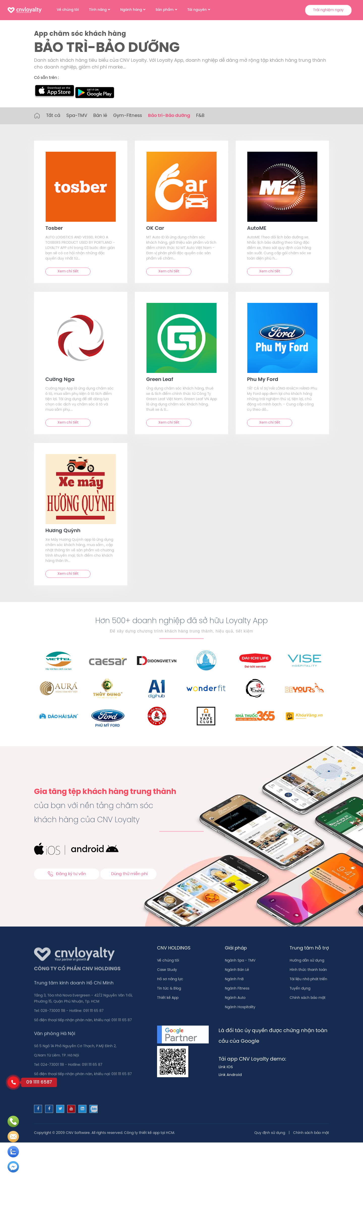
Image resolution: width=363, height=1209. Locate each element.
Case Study (167, 970)
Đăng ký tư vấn (66, 874)
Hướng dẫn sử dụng (307, 961)
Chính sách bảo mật (307, 998)
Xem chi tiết (67, 271)
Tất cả (53, 115)
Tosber (54, 228)
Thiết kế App (167, 998)
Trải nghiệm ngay (328, 10)
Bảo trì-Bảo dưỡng (169, 115)
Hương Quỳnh (62, 530)
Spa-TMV (76, 115)
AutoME (256, 228)
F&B (200, 115)
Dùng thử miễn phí (129, 874)
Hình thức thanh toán (308, 970)
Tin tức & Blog (169, 989)
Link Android (230, 1075)
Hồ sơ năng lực (170, 979)
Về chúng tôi (68, 10)
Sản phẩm (165, 10)
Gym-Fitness (127, 115)
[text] (80, 187)
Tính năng (98, 10)
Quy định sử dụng (269, 1133)
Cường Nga (60, 379)
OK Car (155, 228)
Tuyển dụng (300, 989)
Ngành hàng (131, 10)
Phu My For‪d (262, 379)
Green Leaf (159, 379)
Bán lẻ (100, 115)
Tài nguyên (197, 10)
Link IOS (226, 1067)
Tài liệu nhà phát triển (308, 979)
